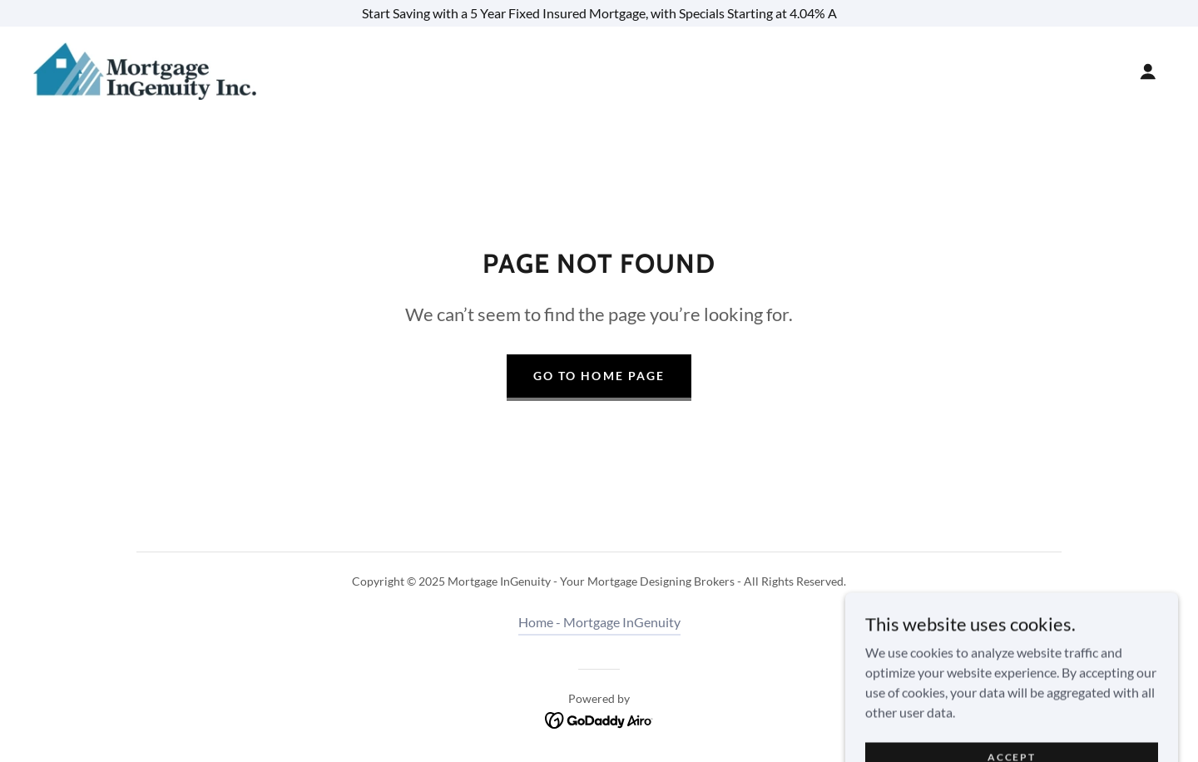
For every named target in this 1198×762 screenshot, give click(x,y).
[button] (1148, 71)
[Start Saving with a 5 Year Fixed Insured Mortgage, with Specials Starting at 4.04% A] (599, 13)
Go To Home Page (598, 376)
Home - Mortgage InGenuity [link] (599, 622)
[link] (144, 69)
